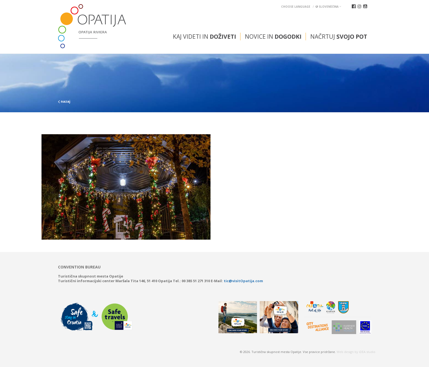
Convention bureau (79, 267)
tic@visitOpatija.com (243, 280)
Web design (345, 352)
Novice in (273, 36)
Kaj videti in (204, 36)
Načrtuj (338, 36)
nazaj (64, 101)
